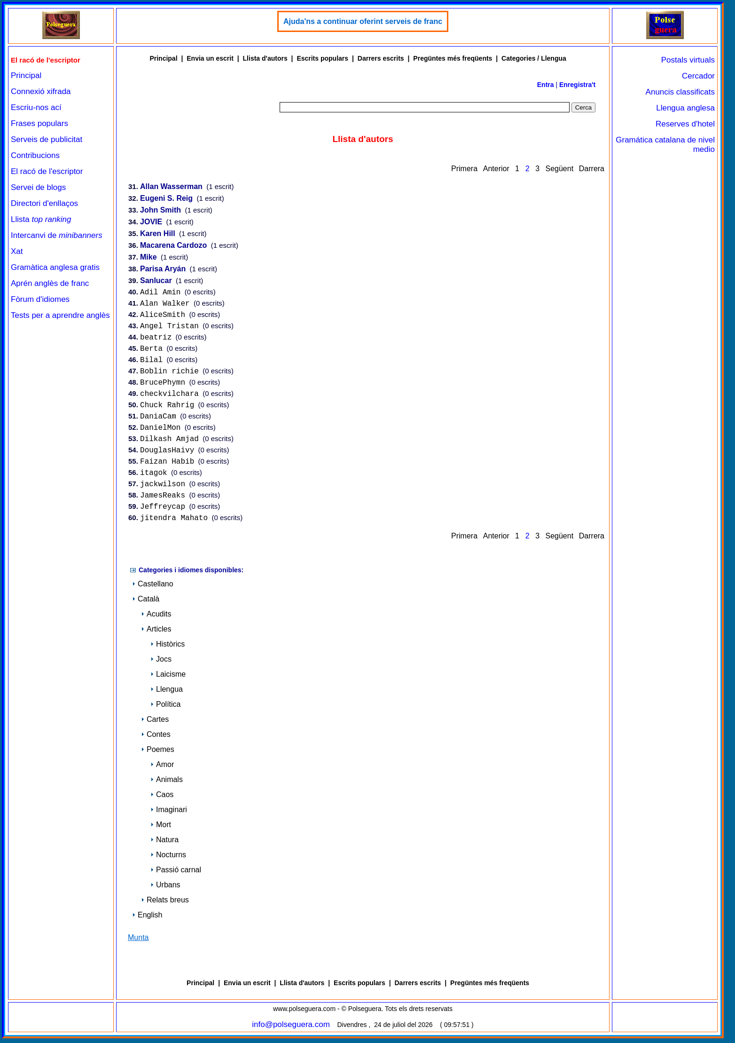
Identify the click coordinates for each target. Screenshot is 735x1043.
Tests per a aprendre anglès (60, 315)
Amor (162, 770)
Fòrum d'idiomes (40, 299)
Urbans (165, 890)
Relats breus (165, 905)
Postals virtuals (688, 59)
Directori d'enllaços (44, 203)
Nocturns (168, 860)
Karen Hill (157, 234)
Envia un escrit (210, 58)
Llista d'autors (265, 58)
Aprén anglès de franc (50, 283)
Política (165, 709)
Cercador (698, 75)
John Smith (160, 210)
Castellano (152, 589)
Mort (160, 830)
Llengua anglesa (685, 107)
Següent (559, 169)
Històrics (167, 649)
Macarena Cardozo (173, 246)
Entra (545, 84)
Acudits (156, 619)
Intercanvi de (56, 235)
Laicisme (168, 679)
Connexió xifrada (41, 91)
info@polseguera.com (291, 1029)
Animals (166, 785)
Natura (164, 845)
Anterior (496, 169)
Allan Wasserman (171, 187)
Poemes (157, 755)
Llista (41, 219)
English (147, 920)
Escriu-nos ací (36, 107)
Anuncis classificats (680, 91)
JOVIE (151, 222)
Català (145, 604)
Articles (156, 634)
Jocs (161, 664)
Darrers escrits (381, 58)
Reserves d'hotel (685, 123)
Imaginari (168, 815)
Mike (148, 257)
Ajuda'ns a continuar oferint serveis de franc (362, 21)
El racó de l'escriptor (47, 171)
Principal (26, 75)
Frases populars (39, 123)
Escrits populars (322, 58)
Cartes (155, 724)
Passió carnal (175, 875)
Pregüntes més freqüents (452, 58)
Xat (17, 251)
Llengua (166, 694)
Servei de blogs (38, 187)
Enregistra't (577, 84)
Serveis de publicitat (46, 139)
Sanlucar (156, 281)
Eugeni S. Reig (166, 199)
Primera (464, 169)
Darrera (591, 169)
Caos (161, 800)
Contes (156, 739)
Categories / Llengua (533, 58)
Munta (138, 943)
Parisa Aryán (163, 269)
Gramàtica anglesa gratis (55, 267)
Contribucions (35, 155)
